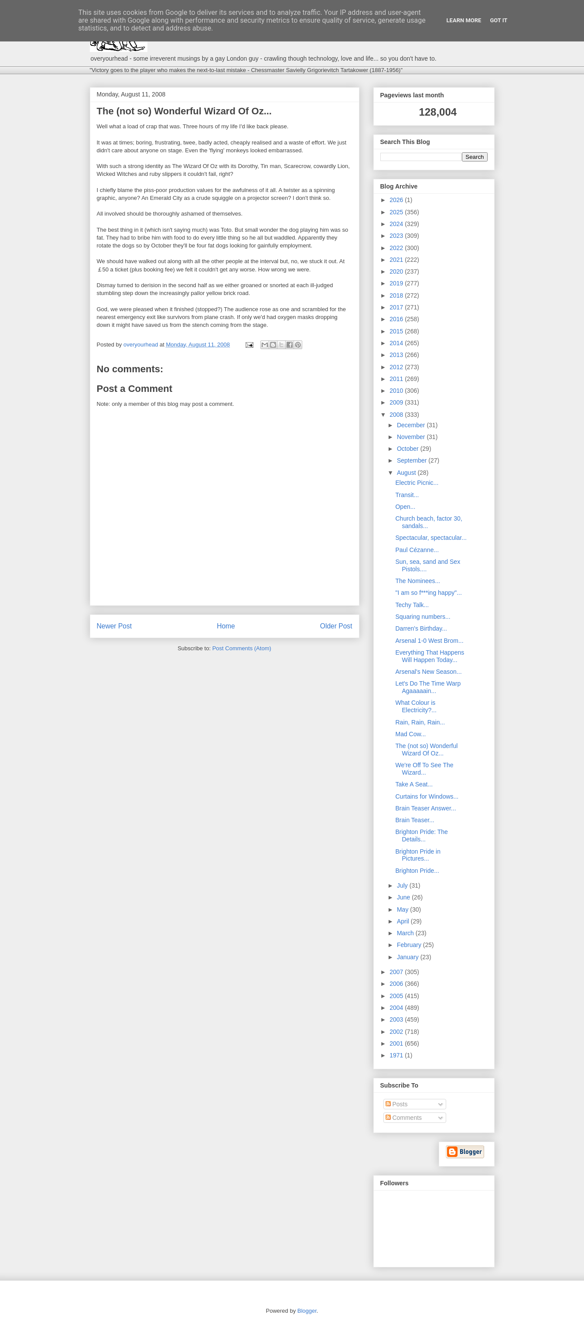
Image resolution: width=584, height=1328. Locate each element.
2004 (397, 1007)
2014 (397, 343)
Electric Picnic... (416, 482)
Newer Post (114, 626)
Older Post (336, 626)
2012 (397, 367)
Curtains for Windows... (426, 796)
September (412, 460)
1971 (397, 1055)
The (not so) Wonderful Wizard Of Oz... (426, 749)
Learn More (464, 20)
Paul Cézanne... (417, 549)
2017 (397, 307)
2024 (397, 223)
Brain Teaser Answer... (425, 808)
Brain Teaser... (414, 820)
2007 (397, 971)
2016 (397, 319)
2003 (397, 1019)
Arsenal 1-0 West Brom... (429, 640)
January (408, 957)
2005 (397, 995)
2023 (397, 235)
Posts (397, 1104)
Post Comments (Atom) (241, 648)
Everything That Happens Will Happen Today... (429, 656)
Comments (404, 1117)
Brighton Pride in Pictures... (418, 855)
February (410, 944)
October (408, 448)
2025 (397, 212)
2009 (397, 402)
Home (226, 626)
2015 (397, 331)
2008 (397, 414)
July (403, 885)
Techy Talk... (412, 604)
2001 (397, 1043)
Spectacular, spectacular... (430, 537)
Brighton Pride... (417, 870)
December (412, 425)
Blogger (307, 1310)
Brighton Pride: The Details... (421, 835)
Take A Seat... (414, 784)
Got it (498, 20)
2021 (397, 259)
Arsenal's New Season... (428, 671)
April (404, 921)
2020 (397, 271)
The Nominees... (417, 580)
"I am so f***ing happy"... (428, 592)
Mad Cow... (410, 734)
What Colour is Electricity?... (415, 706)
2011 (397, 378)
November (412, 436)
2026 (397, 199)
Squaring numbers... (422, 616)
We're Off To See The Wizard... (424, 769)
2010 (397, 390)
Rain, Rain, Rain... (420, 722)
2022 (397, 247)
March (406, 933)
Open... (405, 506)
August (407, 472)
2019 (397, 283)
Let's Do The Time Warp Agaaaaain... (428, 687)
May (403, 909)
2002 (397, 1031)
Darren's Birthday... (421, 628)
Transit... (407, 494)
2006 (397, 983)
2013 (397, 354)
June (404, 897)
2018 (397, 295)
